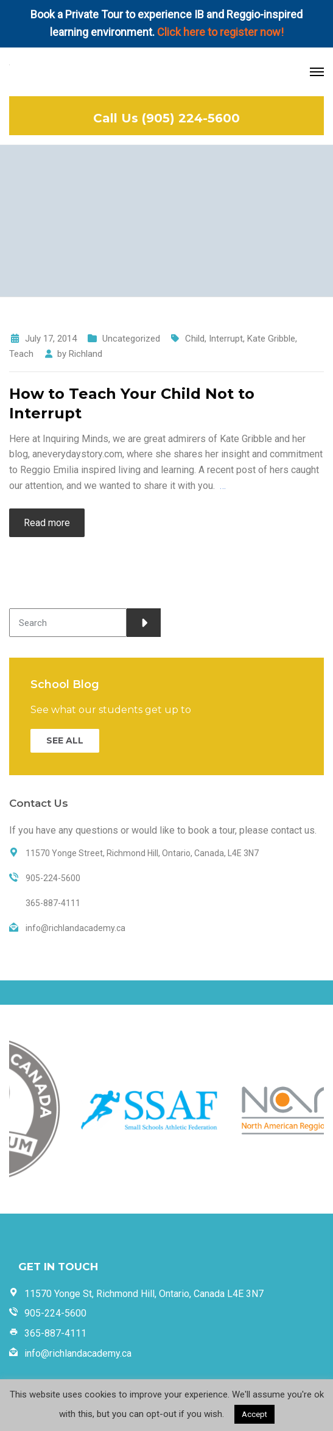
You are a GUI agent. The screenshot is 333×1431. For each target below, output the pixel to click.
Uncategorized (131, 338)
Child (195, 338)
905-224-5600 (55, 1313)
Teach (21, 353)
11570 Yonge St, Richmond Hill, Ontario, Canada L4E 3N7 (144, 1293)
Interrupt (226, 338)
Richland (85, 353)
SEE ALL (64, 740)
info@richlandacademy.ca (77, 1353)
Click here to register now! (220, 32)
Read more (47, 523)
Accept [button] (254, 1414)
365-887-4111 (55, 1333)
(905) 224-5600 (191, 118)
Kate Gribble (271, 338)
